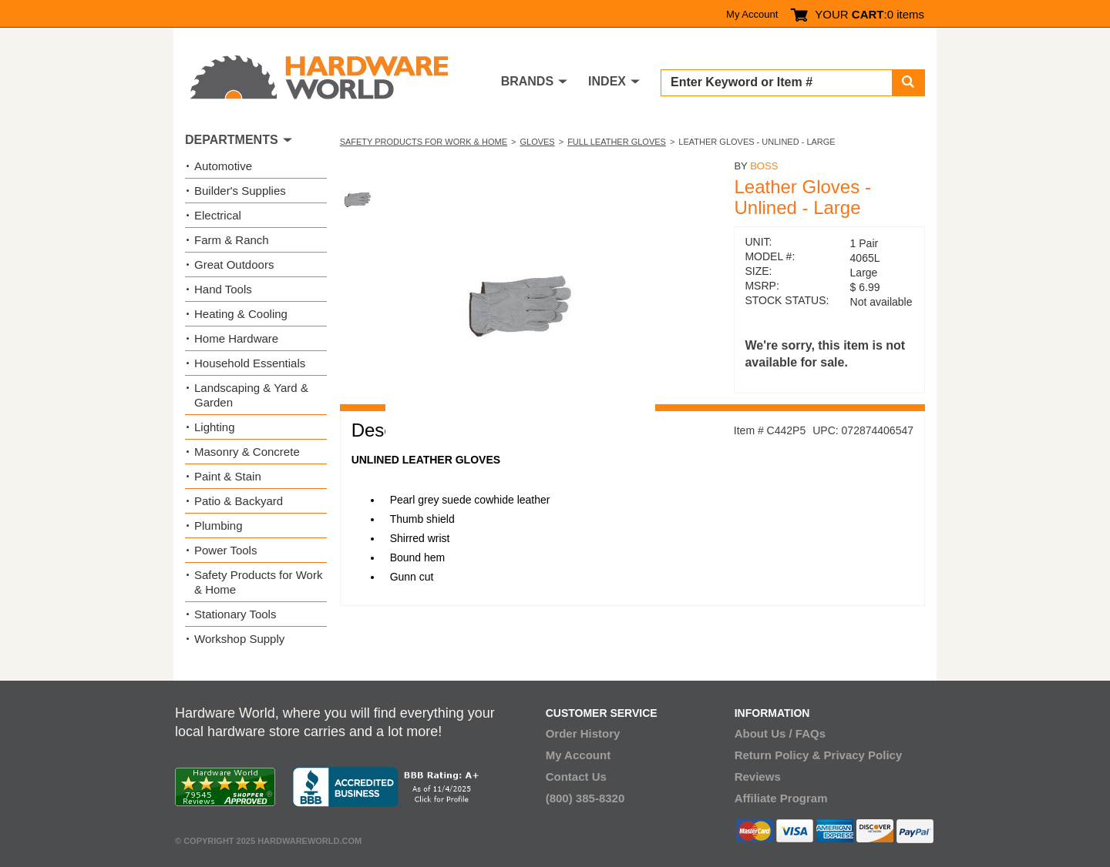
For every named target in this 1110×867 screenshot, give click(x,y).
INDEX (607, 81)
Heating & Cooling (241, 313)
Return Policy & (778, 755)
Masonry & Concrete (247, 451)
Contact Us (576, 776)
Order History (583, 733)
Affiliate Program (781, 798)
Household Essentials (249, 363)
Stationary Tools (235, 614)
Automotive (223, 165)
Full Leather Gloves (616, 141)
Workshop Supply (239, 638)
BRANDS (527, 81)
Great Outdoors (234, 264)
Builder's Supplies (240, 190)
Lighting (214, 427)
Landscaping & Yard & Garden (251, 395)
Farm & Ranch (231, 239)
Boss (764, 166)
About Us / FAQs (780, 733)
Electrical (217, 215)
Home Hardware (236, 338)
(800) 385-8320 (585, 798)
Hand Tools (223, 289)
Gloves (537, 141)
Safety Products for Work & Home (423, 141)
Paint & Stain (227, 476)
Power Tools (225, 550)
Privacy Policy (863, 755)
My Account (752, 14)
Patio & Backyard (238, 500)
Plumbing (218, 525)
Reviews (758, 776)
